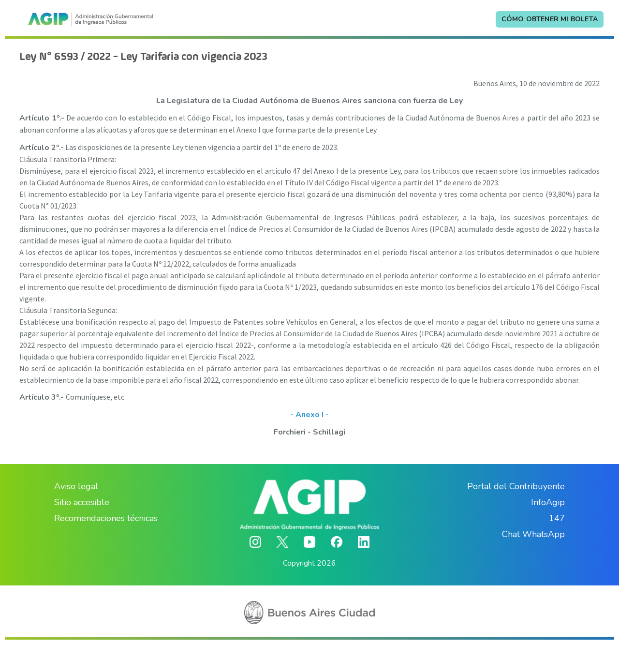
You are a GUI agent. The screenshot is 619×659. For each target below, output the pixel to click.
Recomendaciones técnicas (106, 518)
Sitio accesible (81, 502)
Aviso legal (76, 486)
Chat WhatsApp (533, 534)
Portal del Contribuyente (516, 486)
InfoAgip (548, 502)
